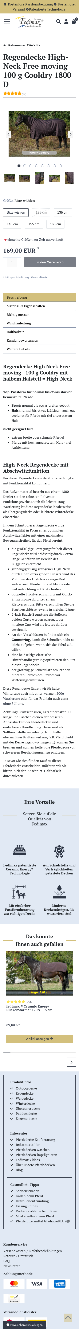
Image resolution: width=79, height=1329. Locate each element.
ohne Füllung (13, 703)
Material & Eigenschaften (26, 306)
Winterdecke (25, 1103)
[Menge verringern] (5, 262)
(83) (24, 93)
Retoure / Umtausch (18, 1256)
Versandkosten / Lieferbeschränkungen (32, 1250)
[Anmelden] (66, 21)
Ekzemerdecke (26, 1118)
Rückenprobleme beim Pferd (37, 1211)
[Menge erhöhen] (19, 262)
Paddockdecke (26, 1113)
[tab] (39, 297)
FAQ (6, 1261)
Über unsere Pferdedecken (35, 1164)
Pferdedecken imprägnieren (36, 1154)
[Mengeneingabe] (12, 262)
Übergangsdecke (28, 1108)
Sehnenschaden (27, 1191)
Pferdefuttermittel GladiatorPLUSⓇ (43, 1221)
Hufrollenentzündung (32, 1201)
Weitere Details (18, 349)
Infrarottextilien (28, 1144)
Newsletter (11, 1266)
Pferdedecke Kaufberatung (35, 1139)
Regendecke (24, 1093)
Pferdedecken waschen (33, 1149)
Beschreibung (17, 297)
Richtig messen (18, 314)
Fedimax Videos (28, 1159)
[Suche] (59, 21)
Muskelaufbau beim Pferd (35, 1216)
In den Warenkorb (49, 262)
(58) (29, 1002)
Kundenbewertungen (22, 340)
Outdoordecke (26, 1088)
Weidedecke (24, 1098)
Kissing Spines (27, 1206)
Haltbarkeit (15, 331)
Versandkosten (39, 277)
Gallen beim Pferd (29, 1196)
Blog (19, 1170)
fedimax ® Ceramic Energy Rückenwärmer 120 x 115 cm (29, 1008)
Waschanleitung (19, 323)
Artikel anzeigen (39, 1038)
